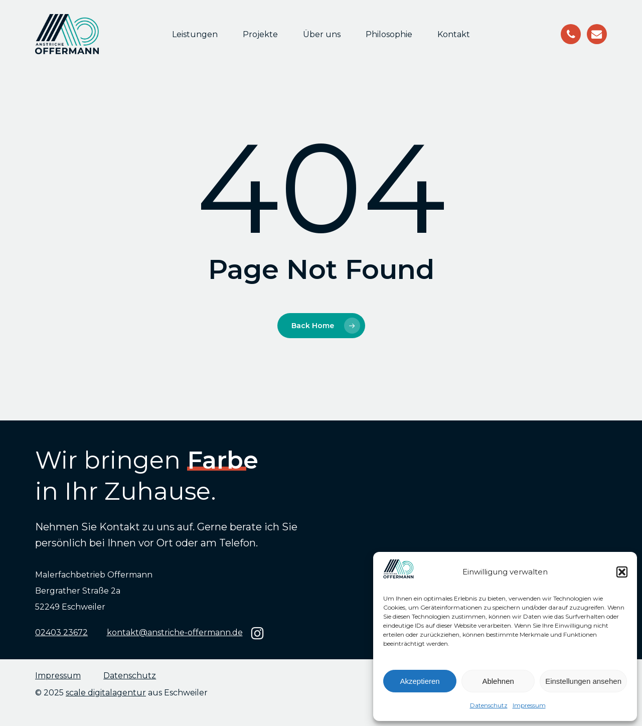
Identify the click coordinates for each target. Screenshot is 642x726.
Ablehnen (498, 681)
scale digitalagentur (106, 692)
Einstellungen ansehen (583, 681)
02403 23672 (61, 632)
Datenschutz (489, 705)
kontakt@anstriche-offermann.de (175, 632)
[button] (622, 572)
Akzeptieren (419, 681)
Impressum (529, 705)
